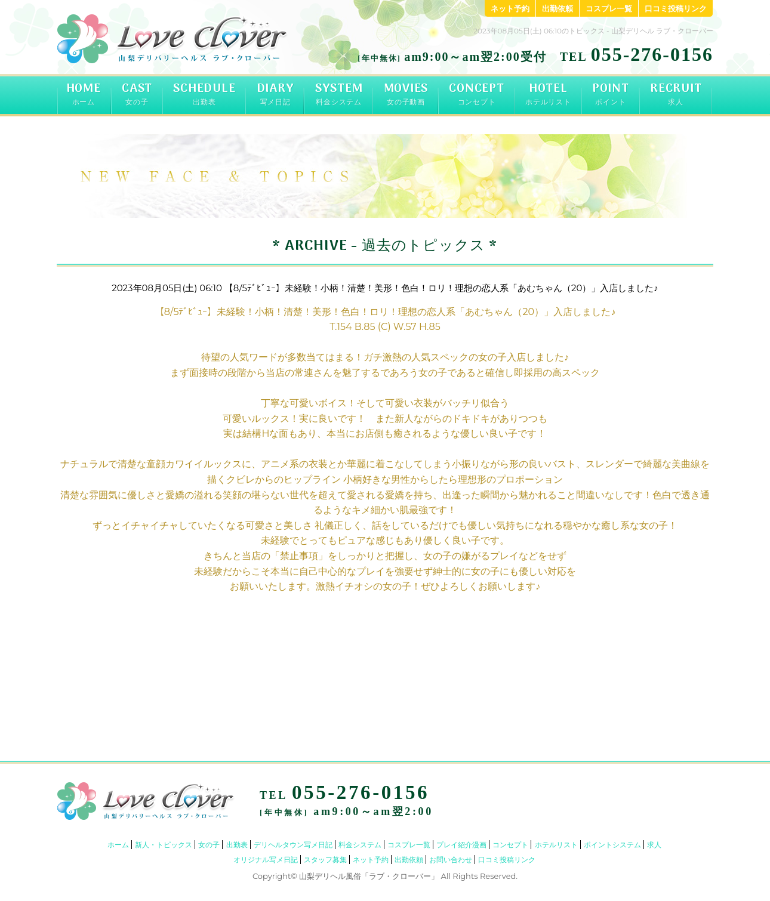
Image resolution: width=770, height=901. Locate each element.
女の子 (209, 844)
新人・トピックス (163, 844)
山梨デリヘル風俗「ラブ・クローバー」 (369, 876)
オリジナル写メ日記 (265, 859)
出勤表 (237, 844)
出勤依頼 (557, 8)
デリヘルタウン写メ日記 (293, 844)
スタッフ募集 (325, 859)
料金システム (359, 844)
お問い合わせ (450, 859)
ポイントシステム (612, 844)
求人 (654, 844)
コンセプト (510, 844)
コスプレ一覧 (609, 8)
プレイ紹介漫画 (461, 844)
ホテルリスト (556, 844)
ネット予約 (510, 8)
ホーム (118, 844)
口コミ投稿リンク (676, 8)
